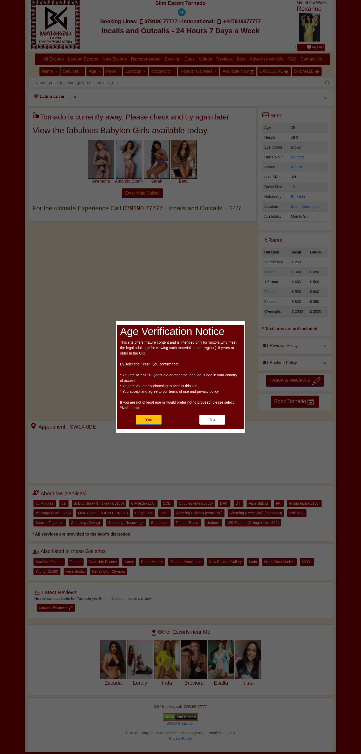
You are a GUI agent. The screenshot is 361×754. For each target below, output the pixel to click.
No (212, 419)
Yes (148, 419)
